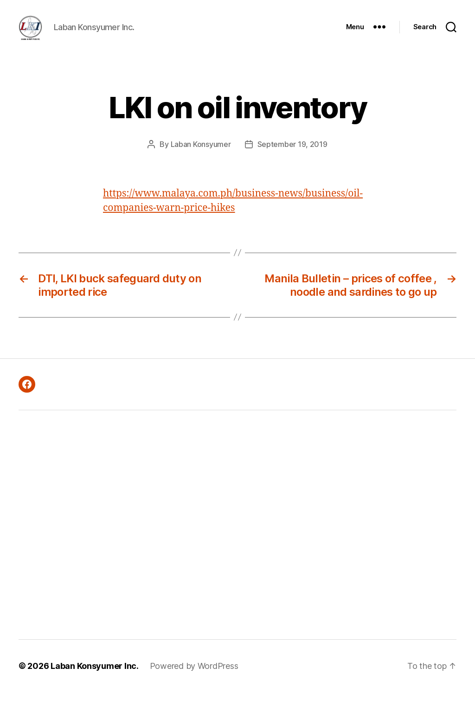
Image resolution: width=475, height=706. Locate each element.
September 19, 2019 (292, 158)
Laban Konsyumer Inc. (95, 680)
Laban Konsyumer (201, 158)
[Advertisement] (133, 539)
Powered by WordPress (194, 680)
